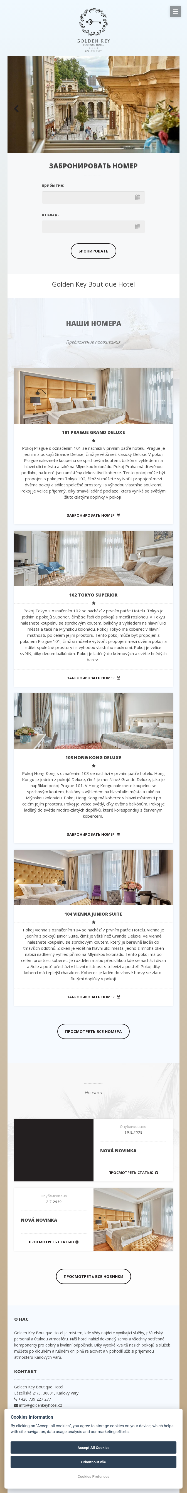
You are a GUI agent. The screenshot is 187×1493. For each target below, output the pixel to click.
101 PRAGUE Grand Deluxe (93, 432)
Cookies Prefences (93, 1476)
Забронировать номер (93, 515)
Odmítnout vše (93, 1462)
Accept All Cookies (94, 1447)
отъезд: (50, 214)
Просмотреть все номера (93, 1031)
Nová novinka (118, 1151)
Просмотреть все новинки (93, 1276)
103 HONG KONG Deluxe (93, 757)
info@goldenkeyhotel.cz (40, 1405)
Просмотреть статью (133, 1172)
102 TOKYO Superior (93, 595)
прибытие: (53, 185)
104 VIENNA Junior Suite (93, 914)
